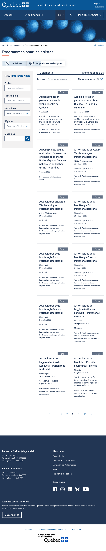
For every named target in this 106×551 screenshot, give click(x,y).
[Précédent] (49, 418)
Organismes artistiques (61, 65)
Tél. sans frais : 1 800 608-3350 (14, 462)
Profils (7, 87)
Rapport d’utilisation (62, 478)
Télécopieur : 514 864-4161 (12, 482)
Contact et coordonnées (64, 464)
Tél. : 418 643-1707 (9, 459)
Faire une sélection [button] (18, 93)
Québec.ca (77, 534)
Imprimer (99, 45)
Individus (13, 65)
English (97, 3)
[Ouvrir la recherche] (71, 14)
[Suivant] (91, 418)
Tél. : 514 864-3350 (9, 476)
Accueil (5, 45)
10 (85, 418)
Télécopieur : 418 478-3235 (12, 465)
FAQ (55, 473)
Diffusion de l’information (64, 469)
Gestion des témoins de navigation (53, 534)
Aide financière (16, 45)
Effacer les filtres (21, 79)
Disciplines (10, 112)
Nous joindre (99, 7)
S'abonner (12, 519)
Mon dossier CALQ (89, 14)
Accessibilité (58, 460)
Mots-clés (9, 138)
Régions (8, 125)
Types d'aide (11, 99)
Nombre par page (86, 83)
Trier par (41, 83)
